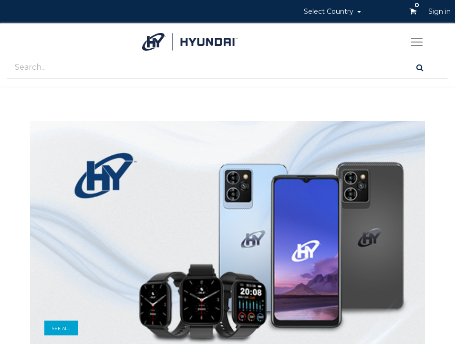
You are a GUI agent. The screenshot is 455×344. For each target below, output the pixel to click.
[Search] (420, 67)
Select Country (329, 11)
